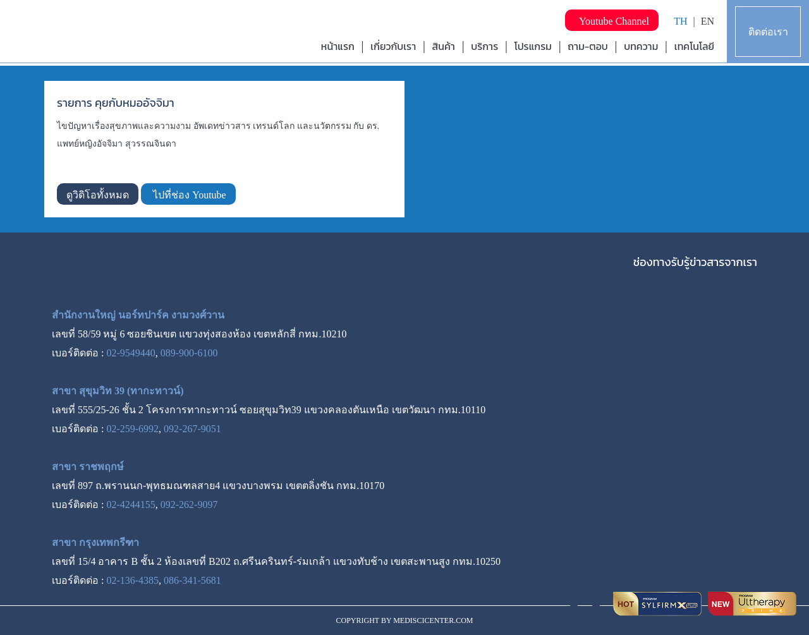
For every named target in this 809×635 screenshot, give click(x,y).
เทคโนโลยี (694, 46)
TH (680, 21)
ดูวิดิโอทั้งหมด (97, 195)
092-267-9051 (192, 428)
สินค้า (443, 46)
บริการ (484, 46)
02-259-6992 (132, 428)
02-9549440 (130, 353)
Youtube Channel (612, 21)
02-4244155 (130, 504)
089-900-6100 (189, 353)
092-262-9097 (189, 504)
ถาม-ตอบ (588, 46)
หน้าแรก (338, 46)
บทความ (641, 46)
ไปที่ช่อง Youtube (188, 195)
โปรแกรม (533, 46)
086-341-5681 (192, 580)
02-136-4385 (132, 580)
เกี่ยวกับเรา (393, 46)
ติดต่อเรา (768, 32)
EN (707, 21)
